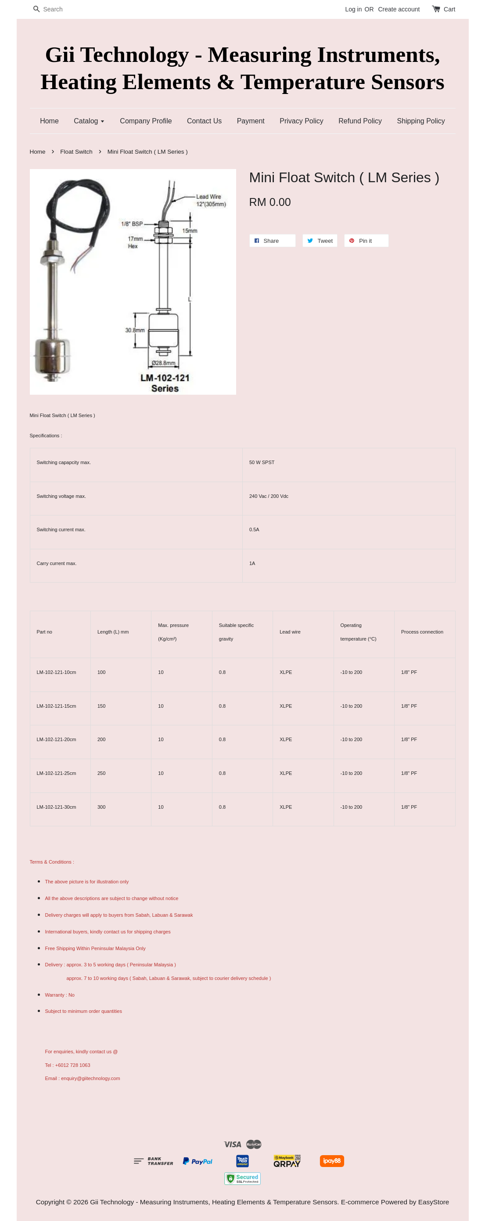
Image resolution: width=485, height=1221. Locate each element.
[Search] (56, 9)
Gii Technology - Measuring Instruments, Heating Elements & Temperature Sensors (242, 68)
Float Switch (76, 151)
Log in (353, 9)
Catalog (89, 121)
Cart (449, 9)
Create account (399, 9)
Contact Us (204, 121)
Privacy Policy (301, 121)
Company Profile (146, 121)
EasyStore (433, 1202)
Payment (251, 121)
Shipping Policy (421, 121)
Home (49, 121)
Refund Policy (360, 121)
